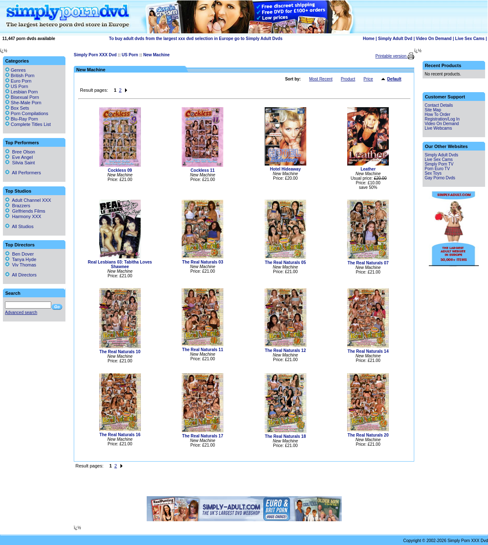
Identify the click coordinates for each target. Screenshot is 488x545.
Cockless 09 (120, 170)
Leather (367, 169)
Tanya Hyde (20, 259)
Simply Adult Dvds (441, 155)
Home (369, 38)
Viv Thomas (20, 264)
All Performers (23, 172)
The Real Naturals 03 (202, 262)
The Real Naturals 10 (120, 351)
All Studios (19, 226)
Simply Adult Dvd (395, 38)
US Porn (130, 55)
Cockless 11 (202, 170)
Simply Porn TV (439, 164)
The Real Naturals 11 (202, 349)
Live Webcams (438, 128)
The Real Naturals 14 (368, 351)
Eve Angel (19, 157)
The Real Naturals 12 (285, 350)
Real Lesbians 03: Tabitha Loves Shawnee (120, 264)
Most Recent (321, 79)
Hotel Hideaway (285, 169)
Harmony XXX (23, 216)
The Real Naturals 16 (120, 434)
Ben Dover (19, 253)
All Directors (21, 274)
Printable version (391, 56)
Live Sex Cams (470, 38)
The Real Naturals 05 (285, 262)
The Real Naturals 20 (368, 435)
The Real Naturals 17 (202, 436)
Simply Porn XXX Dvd (95, 55)
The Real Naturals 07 (368, 263)
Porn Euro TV (437, 168)
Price (368, 79)
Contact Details (439, 105)
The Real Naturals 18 (285, 436)
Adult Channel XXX (28, 200)
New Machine (156, 55)
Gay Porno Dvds (440, 178)
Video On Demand (434, 38)
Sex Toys (433, 173)
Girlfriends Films (25, 210)
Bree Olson (20, 151)
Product (348, 79)
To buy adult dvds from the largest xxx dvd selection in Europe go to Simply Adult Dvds (196, 38)
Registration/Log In (442, 119)
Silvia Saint (20, 162)
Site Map (433, 110)
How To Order (437, 114)
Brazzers (17, 205)
